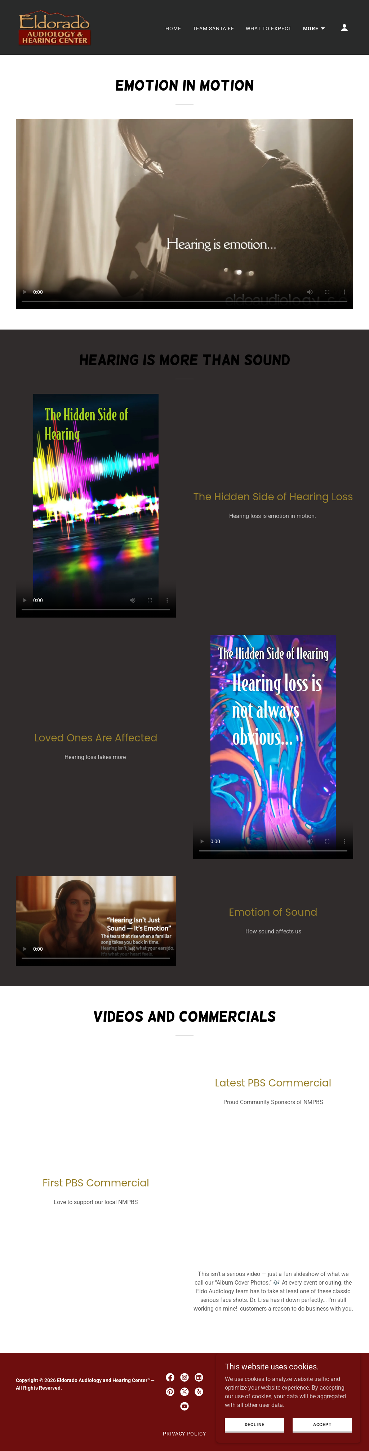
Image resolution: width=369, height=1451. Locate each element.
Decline (254, 1424)
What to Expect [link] (269, 28)
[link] (54, 26)
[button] (314, 28)
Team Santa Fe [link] (213, 28)
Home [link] (173, 28)
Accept (322, 1424)
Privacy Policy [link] (184, 1434)
